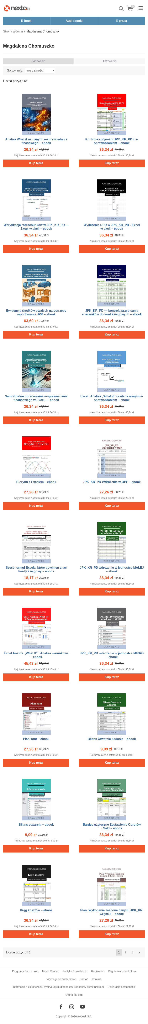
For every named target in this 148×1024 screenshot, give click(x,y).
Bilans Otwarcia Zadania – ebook (112, 739)
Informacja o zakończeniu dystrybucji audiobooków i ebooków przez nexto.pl (58, 986)
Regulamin (97, 971)
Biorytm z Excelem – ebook (36, 482)
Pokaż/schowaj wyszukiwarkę (121, 9)
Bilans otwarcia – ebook (36, 824)
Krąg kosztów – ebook (36, 910)
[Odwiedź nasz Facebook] (61, 1007)
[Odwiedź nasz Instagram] (72, 1007)
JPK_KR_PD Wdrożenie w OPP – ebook (111, 482)
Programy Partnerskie (25, 971)
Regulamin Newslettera (122, 971)
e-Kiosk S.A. (84, 1016)
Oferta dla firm (74, 994)
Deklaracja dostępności (121, 986)
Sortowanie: (15, 70)
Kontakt (96, 979)
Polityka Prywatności (75, 971)
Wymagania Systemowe (61, 979)
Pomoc (84, 979)
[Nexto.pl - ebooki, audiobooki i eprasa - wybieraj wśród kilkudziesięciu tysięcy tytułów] (17, 8)
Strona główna (13, 31)
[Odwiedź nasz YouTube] (82, 1007)
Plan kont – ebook (36, 739)
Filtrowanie (109, 61)
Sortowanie (38, 61)
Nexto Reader (50, 971)
